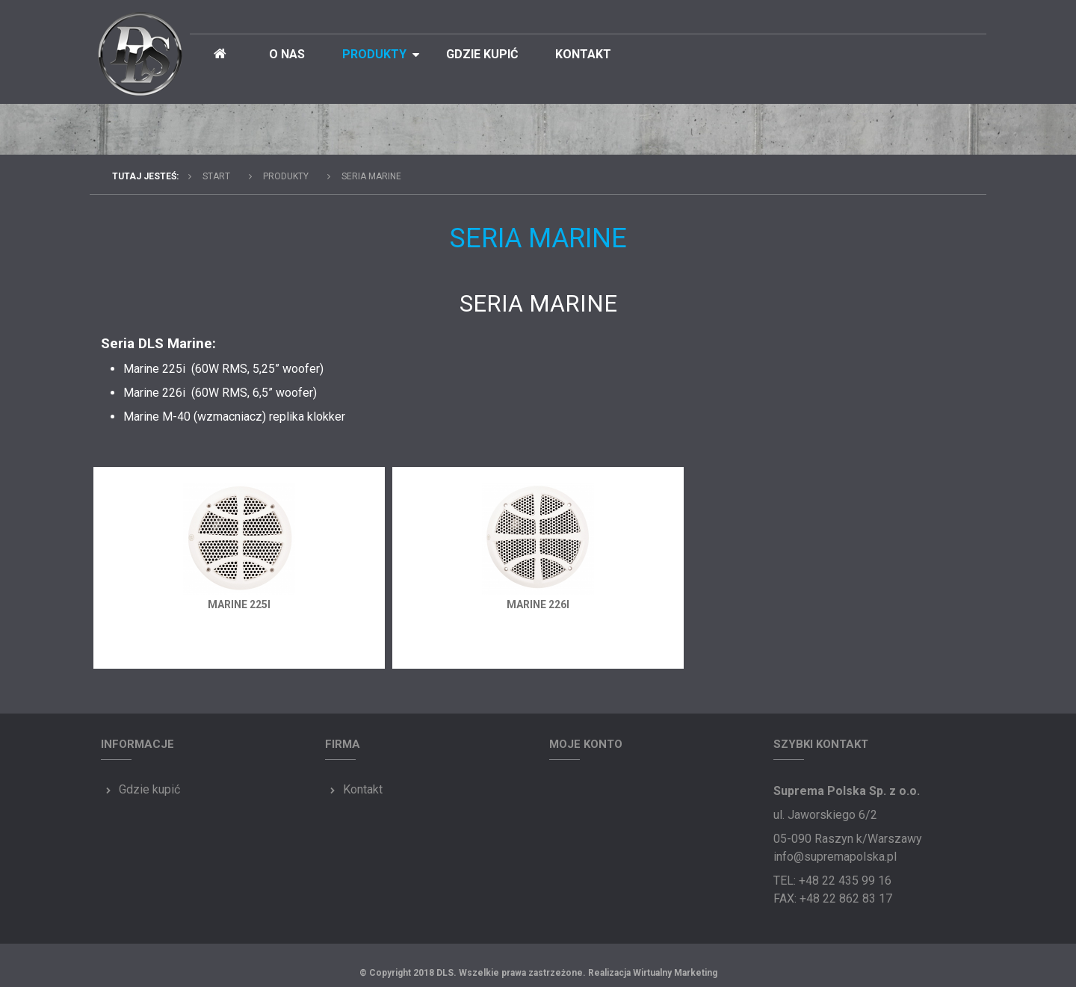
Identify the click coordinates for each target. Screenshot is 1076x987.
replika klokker (307, 416)
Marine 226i (538, 604)
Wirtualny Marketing (675, 973)
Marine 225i (239, 604)
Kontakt (583, 54)
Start (216, 176)
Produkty (374, 54)
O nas (287, 54)
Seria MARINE (371, 176)
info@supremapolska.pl (835, 857)
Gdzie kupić (482, 54)
